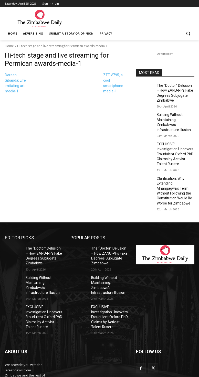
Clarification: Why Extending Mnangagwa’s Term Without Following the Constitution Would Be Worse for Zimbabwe (175, 169)
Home (9, 46)
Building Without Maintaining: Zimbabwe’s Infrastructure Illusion (174, 116)
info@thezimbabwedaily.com (27, 354)
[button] (188, 34)
